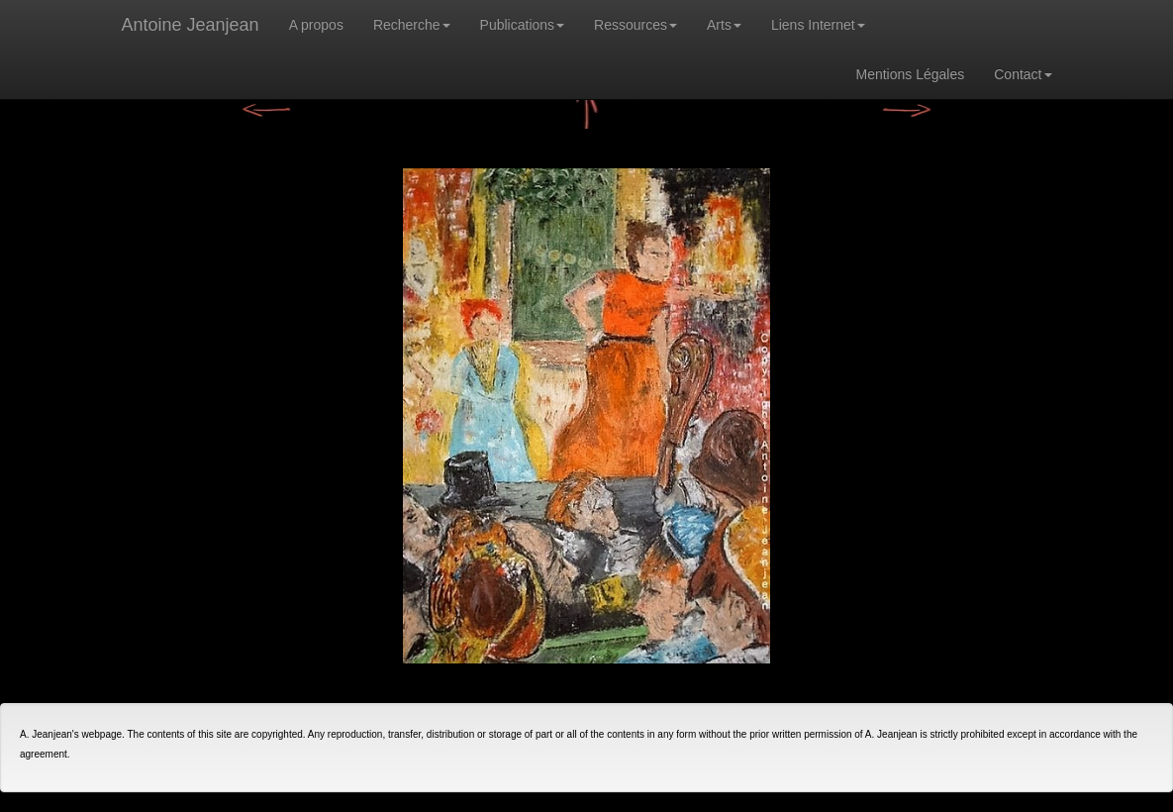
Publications (522, 25)
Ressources (635, 25)
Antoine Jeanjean (190, 25)
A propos (316, 25)
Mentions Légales (910, 74)
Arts (724, 25)
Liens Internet (818, 25)
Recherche (411, 25)
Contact (1022, 74)
